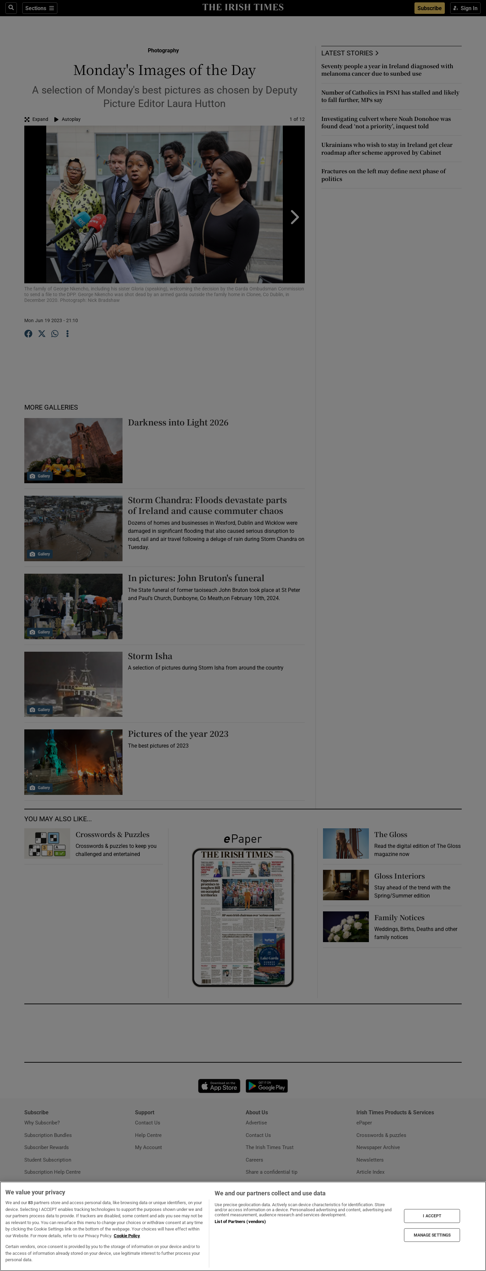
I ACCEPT (432, 1216)
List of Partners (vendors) (240, 1221)
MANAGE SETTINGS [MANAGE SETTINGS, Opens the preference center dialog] (432, 1235)
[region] (243, 1226)
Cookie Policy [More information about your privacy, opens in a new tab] (127, 1235)
